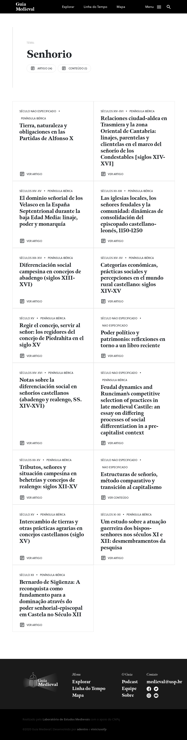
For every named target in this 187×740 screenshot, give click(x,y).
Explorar (68, 6)
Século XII (26, 575)
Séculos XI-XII (110, 514)
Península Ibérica (33, 118)
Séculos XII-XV (29, 460)
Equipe (129, 688)
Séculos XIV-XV (30, 191)
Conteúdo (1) (74, 68)
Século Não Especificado (37, 111)
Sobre (128, 695)
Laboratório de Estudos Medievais (66, 719)
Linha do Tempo (95, 6)
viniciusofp (98, 729)
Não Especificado (115, 325)
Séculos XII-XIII (111, 191)
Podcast (130, 682)
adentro (82, 729)
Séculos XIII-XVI (30, 258)
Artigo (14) (41, 68)
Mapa (121, 6)
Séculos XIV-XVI (112, 111)
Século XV (26, 318)
